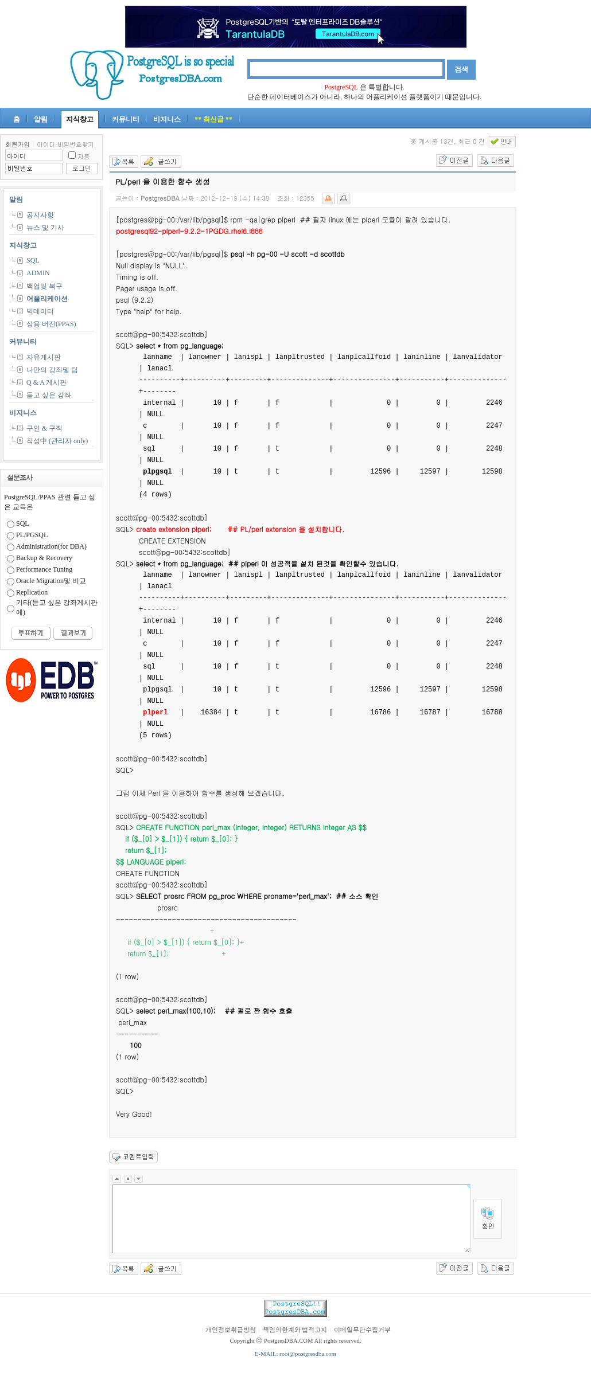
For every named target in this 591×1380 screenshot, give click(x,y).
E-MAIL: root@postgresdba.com (295, 1354)
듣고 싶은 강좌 (48, 395)
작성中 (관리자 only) (57, 441)
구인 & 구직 (44, 428)
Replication (32, 592)
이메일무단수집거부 (362, 1330)
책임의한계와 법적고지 (295, 1330)
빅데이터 (40, 311)
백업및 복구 (44, 286)
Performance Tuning (44, 569)
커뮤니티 (125, 119)
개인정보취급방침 (230, 1330)
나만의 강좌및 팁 (52, 370)
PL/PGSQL (32, 535)
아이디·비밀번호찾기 (65, 144)
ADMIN (38, 273)
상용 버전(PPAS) (51, 324)
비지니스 (167, 119)
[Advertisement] (556, 306)
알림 (41, 119)
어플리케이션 (47, 299)
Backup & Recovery (44, 558)
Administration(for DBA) (51, 546)
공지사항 (40, 215)
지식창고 (80, 119)
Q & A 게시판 (46, 382)
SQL (33, 260)
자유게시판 (43, 357)
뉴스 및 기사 (45, 228)
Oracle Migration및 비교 (51, 581)
